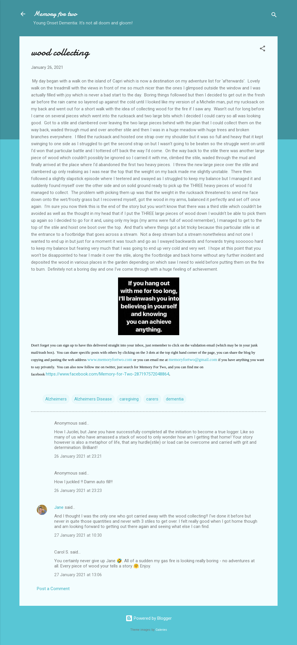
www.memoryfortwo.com (109, 359)
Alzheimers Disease (93, 399)
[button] (262, 49)
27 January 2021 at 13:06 (78, 574)
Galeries (161, 630)
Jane (59, 507)
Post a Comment (53, 588)
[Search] (274, 16)
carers (152, 399)
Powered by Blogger (149, 618)
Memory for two (55, 14)
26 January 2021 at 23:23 (78, 490)
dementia (175, 399)
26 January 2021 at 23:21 (78, 456)
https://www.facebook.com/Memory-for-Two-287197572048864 (107, 374)
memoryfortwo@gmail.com (193, 359)
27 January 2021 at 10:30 (78, 535)
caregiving (129, 399)
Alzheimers (56, 399)
